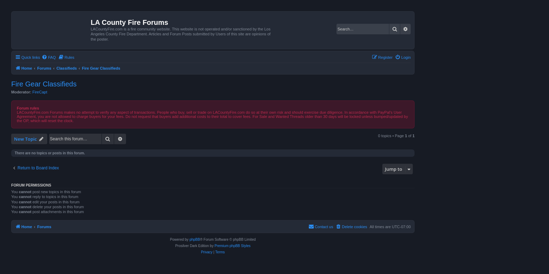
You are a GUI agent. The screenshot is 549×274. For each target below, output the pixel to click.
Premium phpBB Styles (233, 246)
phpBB (194, 239)
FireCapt (40, 92)
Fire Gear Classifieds (44, 84)
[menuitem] (49, 57)
